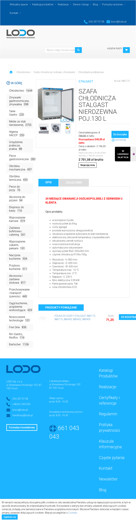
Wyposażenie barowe (17, 219)
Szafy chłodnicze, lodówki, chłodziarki (54, 72)
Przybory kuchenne (18, 267)
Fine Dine (18, 327)
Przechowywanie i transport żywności (19, 293)
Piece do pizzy (15, 188)
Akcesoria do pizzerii (17, 198)
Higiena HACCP (17, 133)
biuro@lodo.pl (116, 21)
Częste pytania (112, 457)
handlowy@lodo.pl (23, 415)
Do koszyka (120, 134)
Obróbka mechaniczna (20, 167)
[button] (126, 50)
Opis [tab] (48, 182)
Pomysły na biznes (112, 4)
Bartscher (19, 344)
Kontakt (14, 13)
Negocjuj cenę (87, 165)
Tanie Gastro (17, 113)
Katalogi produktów (43, 4)
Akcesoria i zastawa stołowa (17, 279)
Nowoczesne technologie (20, 318)
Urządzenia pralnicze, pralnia (16, 145)
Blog (95, 4)
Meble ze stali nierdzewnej (20, 123)
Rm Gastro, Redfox (17, 336)
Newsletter (108, 479)
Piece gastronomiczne (21, 157)
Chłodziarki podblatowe (91, 72)
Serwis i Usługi (81, 4)
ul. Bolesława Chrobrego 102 (64, 384)
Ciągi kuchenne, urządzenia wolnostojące (21, 307)
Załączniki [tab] (74, 182)
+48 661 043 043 (21, 404)
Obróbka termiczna (18, 178)
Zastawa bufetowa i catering (17, 231)
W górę (14, 83)
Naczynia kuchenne (18, 257)
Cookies (72, 512)
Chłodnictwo (23, 72)
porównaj (118, 139)
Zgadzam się (10, 517)
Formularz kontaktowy (22, 427)
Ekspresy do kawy (16, 209)
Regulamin (108, 414)
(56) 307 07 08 (94, 21)
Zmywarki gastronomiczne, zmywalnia (19, 101)
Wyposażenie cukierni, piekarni (17, 245)
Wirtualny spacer (19, 4)
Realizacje (63, 4)
